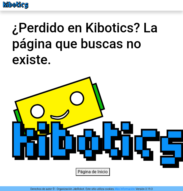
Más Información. (125, 189)
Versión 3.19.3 (144, 189)
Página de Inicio (93, 171)
